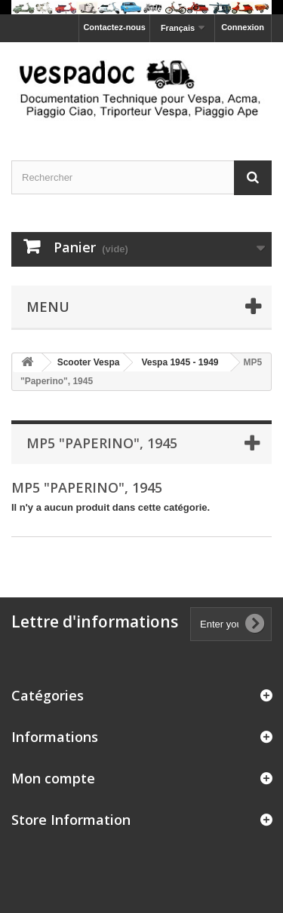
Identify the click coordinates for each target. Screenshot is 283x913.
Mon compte (53, 778)
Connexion (242, 27)
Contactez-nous (114, 27)
